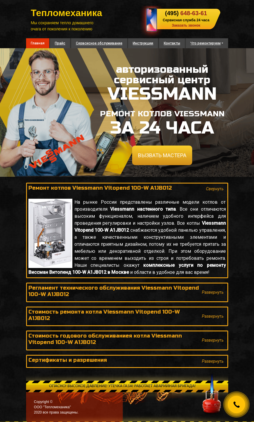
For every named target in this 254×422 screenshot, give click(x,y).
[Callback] (236, 404)
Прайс (60, 43)
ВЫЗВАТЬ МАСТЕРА (162, 155)
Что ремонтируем (205, 43)
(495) (186, 13)
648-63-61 (193, 13)
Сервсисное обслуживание (99, 43)
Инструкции (143, 43)
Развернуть (213, 292)
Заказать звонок (186, 25)
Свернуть (215, 188)
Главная (38, 43)
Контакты (172, 43)
